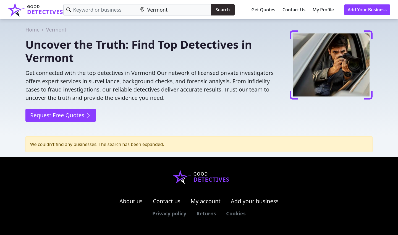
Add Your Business (367, 10)
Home (32, 29)
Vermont (56, 29)
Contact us (166, 201)
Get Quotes (264, 10)
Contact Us (293, 10)
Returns (206, 213)
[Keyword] (100, 9)
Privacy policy (169, 213)
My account (206, 201)
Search (223, 10)
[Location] (174, 9)
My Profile (323, 10)
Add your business (255, 201)
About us (131, 201)
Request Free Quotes (60, 115)
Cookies (235, 213)
